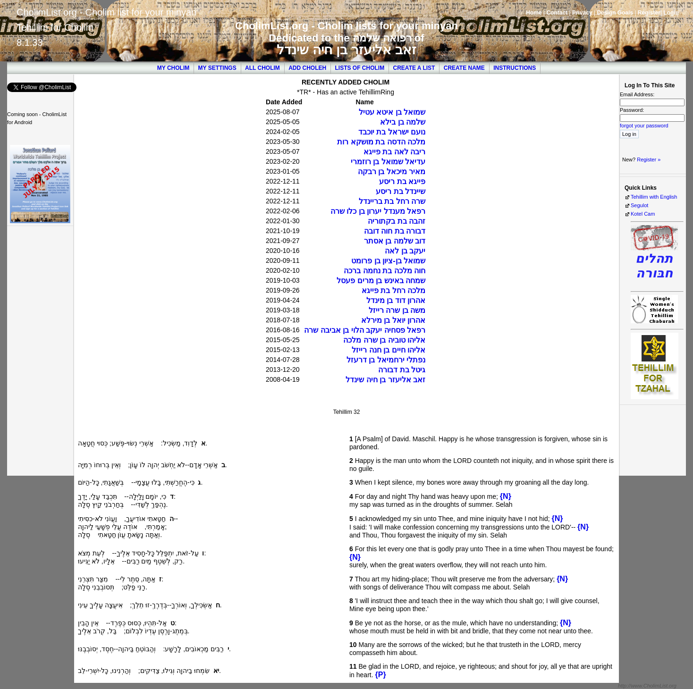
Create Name (464, 68)
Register (649, 12)
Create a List (414, 68)
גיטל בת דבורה (401, 370)
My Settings (217, 68)
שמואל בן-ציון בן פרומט (388, 261)
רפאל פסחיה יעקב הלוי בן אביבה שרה (364, 330)
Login (671, 12)
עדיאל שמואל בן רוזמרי (388, 162)
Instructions (514, 68)
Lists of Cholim (360, 68)
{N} (505, 496)
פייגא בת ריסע (402, 181)
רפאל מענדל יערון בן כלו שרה (377, 211)
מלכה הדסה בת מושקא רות (381, 142)
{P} (380, 675)
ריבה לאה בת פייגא (394, 152)
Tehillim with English (654, 197)
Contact (556, 12)
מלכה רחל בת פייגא (393, 290)
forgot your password (644, 125)
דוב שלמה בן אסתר (394, 241)
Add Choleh (307, 68)
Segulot (639, 205)
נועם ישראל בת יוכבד (391, 132)
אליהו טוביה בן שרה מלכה (384, 340)
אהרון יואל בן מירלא (393, 320)
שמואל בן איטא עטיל (392, 112)
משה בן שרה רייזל (397, 310)
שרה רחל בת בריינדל (392, 201)
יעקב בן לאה (405, 251)
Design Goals (615, 12)
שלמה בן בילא (402, 122)
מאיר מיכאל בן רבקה (391, 172)
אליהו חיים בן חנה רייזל (388, 350)
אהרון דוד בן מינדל (395, 300)
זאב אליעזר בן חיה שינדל (346, 49)
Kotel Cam (643, 214)
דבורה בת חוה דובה (394, 231)
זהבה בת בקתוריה (396, 221)
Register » (648, 159)
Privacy (582, 12)
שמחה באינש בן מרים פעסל (381, 281)
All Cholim (262, 68)
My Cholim (173, 68)
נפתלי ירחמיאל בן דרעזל (385, 360)
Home (533, 12)
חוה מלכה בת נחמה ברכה (384, 271)
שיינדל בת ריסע (400, 191)
